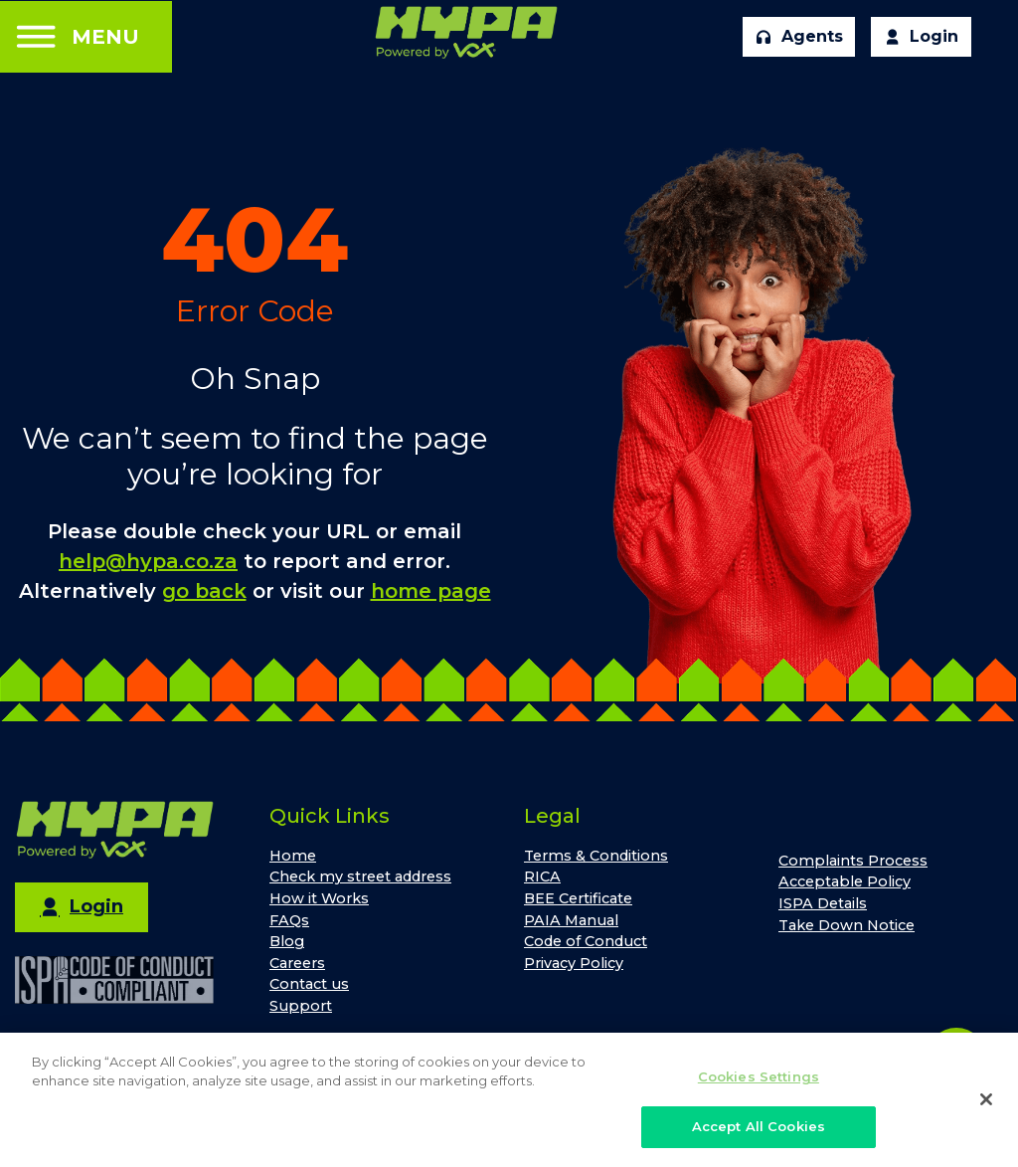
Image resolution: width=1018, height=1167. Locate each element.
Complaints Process (853, 861)
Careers (297, 963)
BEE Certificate (578, 898)
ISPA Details (822, 903)
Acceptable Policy (844, 881)
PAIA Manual (571, 920)
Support (300, 1006)
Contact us (309, 984)
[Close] (986, 1105)
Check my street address (360, 876)
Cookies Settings (758, 1083)
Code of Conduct (585, 941)
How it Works (319, 898)
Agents (799, 37)
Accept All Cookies (758, 1134)
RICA (542, 876)
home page (431, 591)
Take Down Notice (846, 925)
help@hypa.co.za (148, 561)
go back (204, 591)
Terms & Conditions (596, 856)
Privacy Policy (573, 963)
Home (292, 856)
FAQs (289, 920)
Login (921, 37)
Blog (286, 941)
